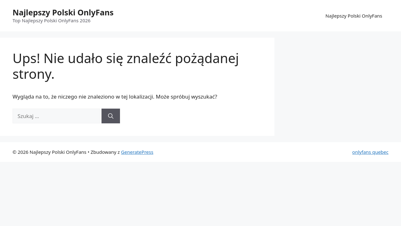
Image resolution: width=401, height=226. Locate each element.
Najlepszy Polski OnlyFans (63, 12)
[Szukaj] (111, 116)
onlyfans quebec (370, 152)
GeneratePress (137, 152)
